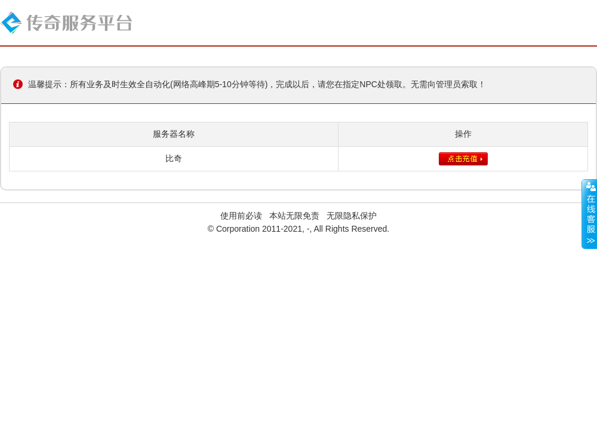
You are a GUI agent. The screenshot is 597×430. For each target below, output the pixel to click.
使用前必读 (241, 215)
